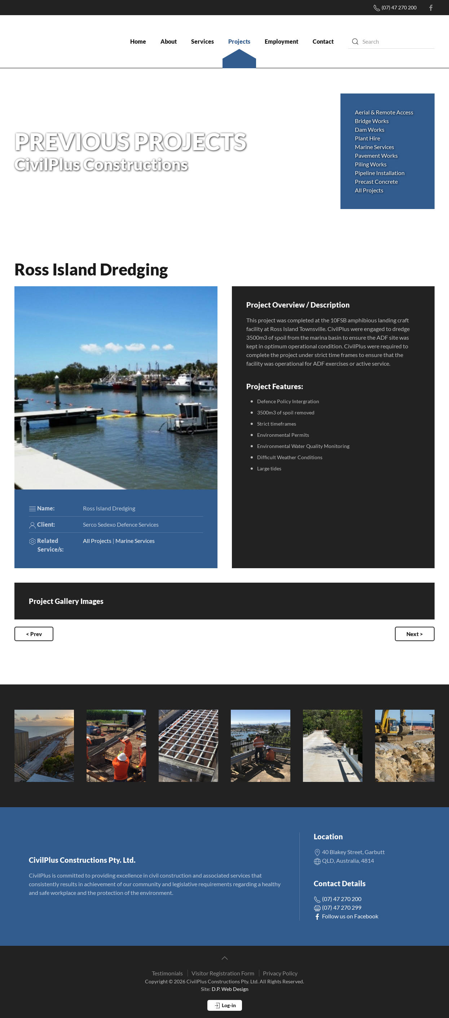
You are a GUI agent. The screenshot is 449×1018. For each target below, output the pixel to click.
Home (138, 41)
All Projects (369, 190)
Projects (239, 41)
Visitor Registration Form (223, 973)
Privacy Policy (280, 973)
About (168, 41)
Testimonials (167, 973)
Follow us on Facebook (346, 916)
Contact (323, 41)
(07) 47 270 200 (395, 7)
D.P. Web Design (230, 989)
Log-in (225, 1005)
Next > (414, 634)
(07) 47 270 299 (337, 907)
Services (202, 41)
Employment (281, 41)
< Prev (34, 634)
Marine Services (135, 540)
